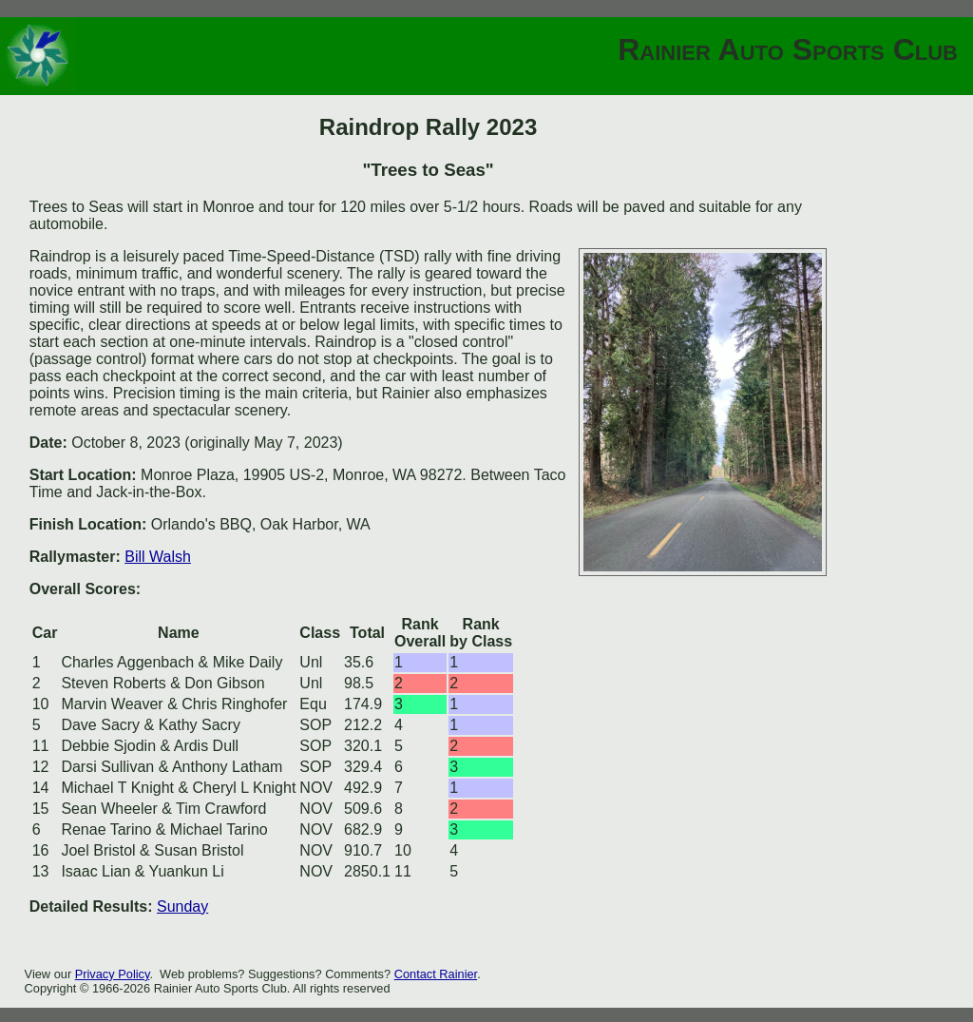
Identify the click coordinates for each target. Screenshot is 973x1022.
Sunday (182, 906)
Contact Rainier (436, 974)
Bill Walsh (157, 557)
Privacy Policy (112, 974)
